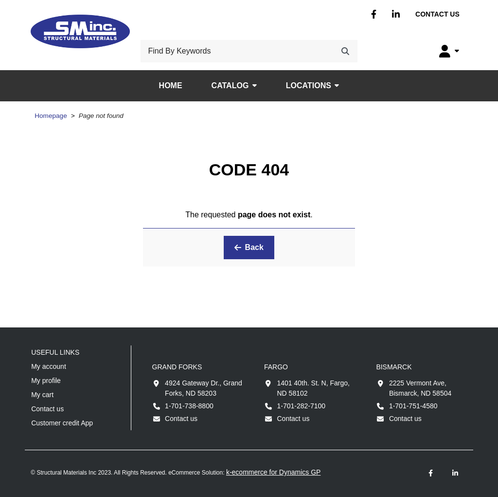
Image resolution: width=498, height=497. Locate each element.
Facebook (373, 14)
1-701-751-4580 (413, 406)
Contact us (437, 14)
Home (170, 85)
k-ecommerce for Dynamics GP (273, 472)
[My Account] (449, 51)
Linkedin (396, 14)
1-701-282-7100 (301, 406)
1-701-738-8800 (189, 406)
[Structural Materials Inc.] (80, 31)
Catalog (230, 85)
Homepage (51, 115)
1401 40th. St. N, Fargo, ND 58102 (313, 388)
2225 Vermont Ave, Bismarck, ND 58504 (420, 388)
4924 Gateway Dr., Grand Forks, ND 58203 (203, 388)
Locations (308, 85)
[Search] (345, 51)
